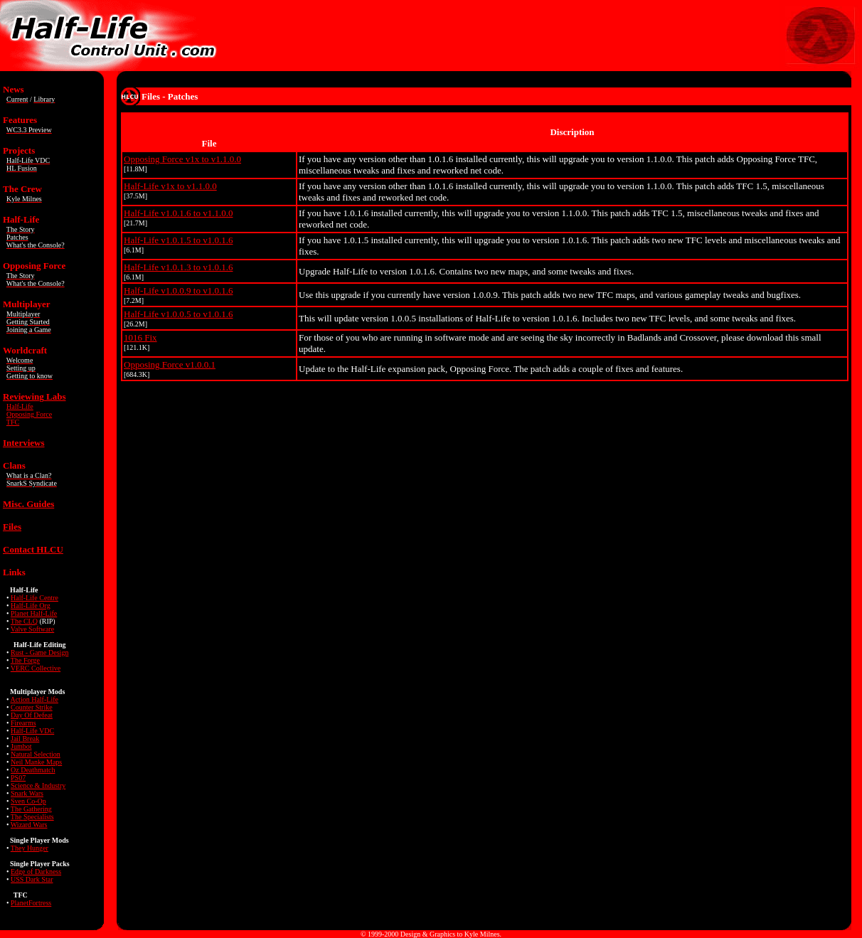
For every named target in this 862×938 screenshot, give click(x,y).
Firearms (23, 723)
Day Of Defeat (32, 715)
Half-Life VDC (32, 731)
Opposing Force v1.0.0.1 (170, 364)
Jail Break (25, 738)
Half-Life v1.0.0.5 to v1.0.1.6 (178, 314)
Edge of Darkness (36, 871)
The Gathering (31, 809)
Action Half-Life (34, 699)
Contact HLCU (33, 549)
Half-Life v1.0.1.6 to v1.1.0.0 (178, 213)
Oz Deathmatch (33, 770)
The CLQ (24, 621)
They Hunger (29, 848)
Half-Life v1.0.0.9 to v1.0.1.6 (178, 290)
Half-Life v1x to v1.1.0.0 (170, 186)
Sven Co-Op (28, 801)
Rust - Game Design (39, 652)
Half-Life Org (30, 605)
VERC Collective (35, 668)
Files (12, 526)
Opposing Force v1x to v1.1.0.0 (182, 159)
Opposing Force (29, 414)
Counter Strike (32, 707)
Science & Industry (38, 785)
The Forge (25, 660)
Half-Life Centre (34, 598)
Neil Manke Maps (36, 762)
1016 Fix (140, 337)
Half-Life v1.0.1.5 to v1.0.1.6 (178, 240)
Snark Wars (27, 793)
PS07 (18, 778)
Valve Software (32, 629)
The (32, 817)
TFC (12, 422)
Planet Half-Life (34, 613)
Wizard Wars (29, 824)
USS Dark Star (32, 879)
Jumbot (21, 746)
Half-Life (19, 406)
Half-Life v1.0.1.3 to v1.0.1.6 (178, 267)
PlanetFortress (31, 903)
